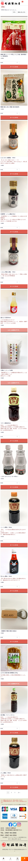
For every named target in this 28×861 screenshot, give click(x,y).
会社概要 (5, 837)
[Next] (19, 792)
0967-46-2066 (10, 833)
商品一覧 (8, 849)
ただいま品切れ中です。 (14, 330)
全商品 (3, 7)
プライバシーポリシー (13, 837)
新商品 (4, 849)
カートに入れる (14, 66)
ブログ (12, 849)
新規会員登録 (17, 849)
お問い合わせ (17, 839)
